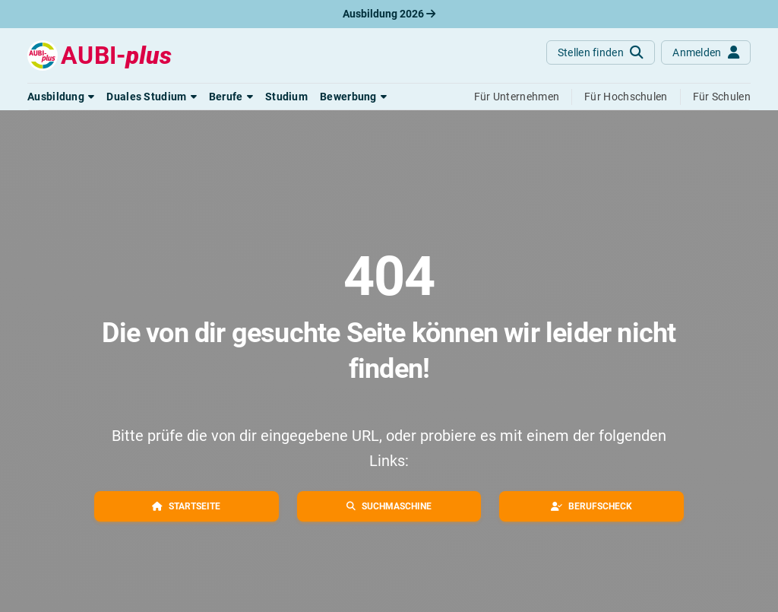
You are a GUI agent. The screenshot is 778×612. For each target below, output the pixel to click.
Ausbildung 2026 (389, 14)
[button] (60, 96)
